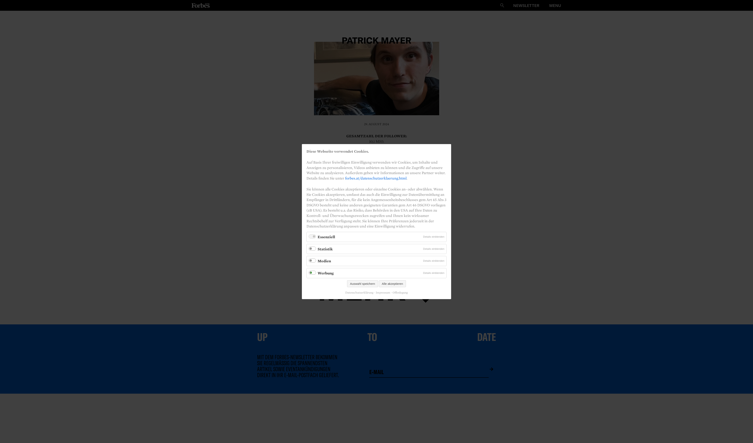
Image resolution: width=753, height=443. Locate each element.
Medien (324, 261)
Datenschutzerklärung (359, 292)
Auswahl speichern (362, 283)
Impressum (383, 292)
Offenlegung (400, 292)
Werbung (326, 273)
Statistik (325, 248)
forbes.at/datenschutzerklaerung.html (376, 178)
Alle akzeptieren (392, 283)
